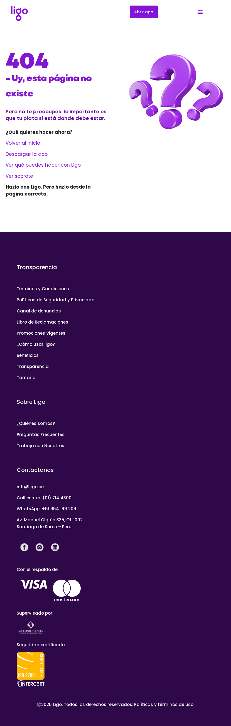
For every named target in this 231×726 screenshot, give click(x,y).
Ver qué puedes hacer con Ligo (43, 165)
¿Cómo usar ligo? (36, 344)
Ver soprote (19, 176)
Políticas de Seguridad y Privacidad (56, 300)
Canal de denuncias (39, 311)
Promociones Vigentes (41, 333)
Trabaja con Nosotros (40, 446)
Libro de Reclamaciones (42, 322)
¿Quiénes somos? (36, 423)
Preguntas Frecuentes (41, 434)
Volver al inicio (23, 143)
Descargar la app (27, 154)
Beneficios (28, 355)
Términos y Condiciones (43, 289)
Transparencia (33, 366)
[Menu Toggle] (200, 12)
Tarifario (26, 377)
